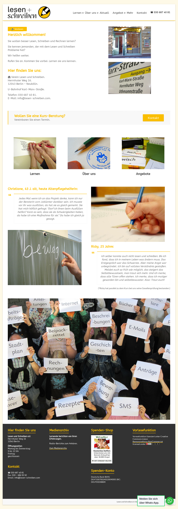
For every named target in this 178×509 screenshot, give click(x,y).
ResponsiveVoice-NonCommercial (148, 441)
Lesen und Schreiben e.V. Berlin (128, 502)
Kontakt (142, 12)
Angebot (118, 12)
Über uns (90, 12)
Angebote (143, 174)
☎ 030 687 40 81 (160, 12)
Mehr (130, 12)
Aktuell (104, 12)
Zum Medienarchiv (58, 448)
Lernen (77, 12)
